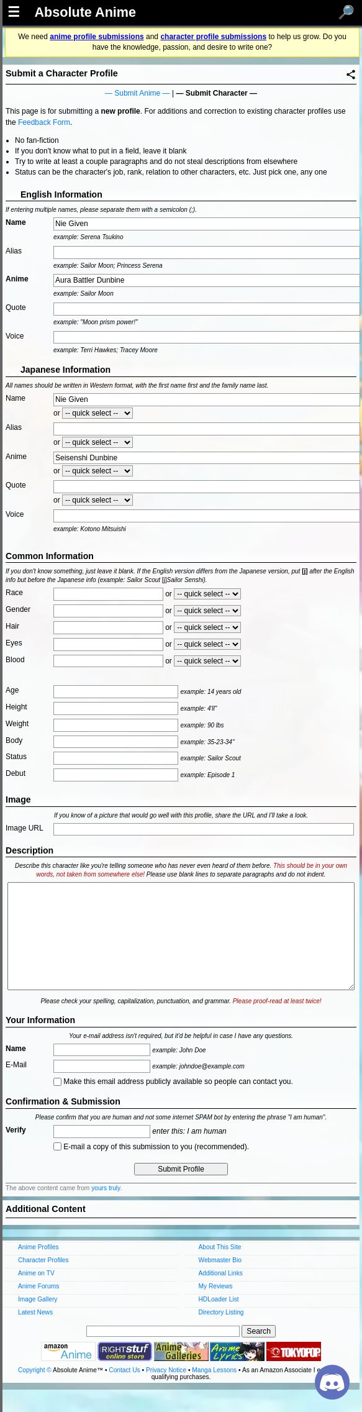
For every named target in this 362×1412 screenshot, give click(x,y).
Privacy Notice (166, 1370)
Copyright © (35, 1370)
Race (14, 592)
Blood (15, 659)
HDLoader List (219, 1299)
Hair (12, 626)
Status (16, 756)
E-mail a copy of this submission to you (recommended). (151, 1146)
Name (16, 222)
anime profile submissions (96, 36)
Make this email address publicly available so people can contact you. (173, 1081)
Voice (15, 336)
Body (14, 740)
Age (12, 690)
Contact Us (124, 1370)
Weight (17, 723)
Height (16, 707)
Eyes (14, 643)
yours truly (105, 1188)
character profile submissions (213, 36)
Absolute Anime (85, 12)
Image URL (24, 828)
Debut (15, 773)
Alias (14, 251)
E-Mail (16, 1064)
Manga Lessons (214, 1370)
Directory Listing (221, 1312)
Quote (16, 307)
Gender (18, 609)
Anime (17, 279)
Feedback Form (44, 122)
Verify (16, 1130)
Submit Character (217, 93)
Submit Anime (137, 93)
